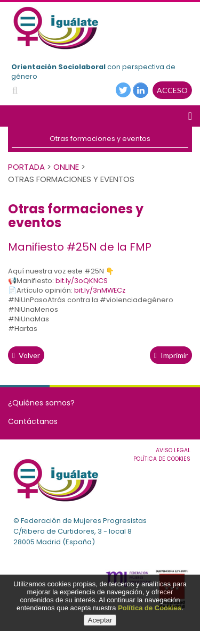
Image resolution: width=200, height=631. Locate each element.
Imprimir (171, 355)
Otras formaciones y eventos (100, 138)
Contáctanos (33, 421)
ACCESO (172, 90)
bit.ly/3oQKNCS (81, 280)
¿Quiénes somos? (41, 402)
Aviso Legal (173, 450)
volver (26, 355)
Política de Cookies (149, 608)
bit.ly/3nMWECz (99, 290)
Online (66, 166)
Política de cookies (161, 459)
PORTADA (26, 166)
